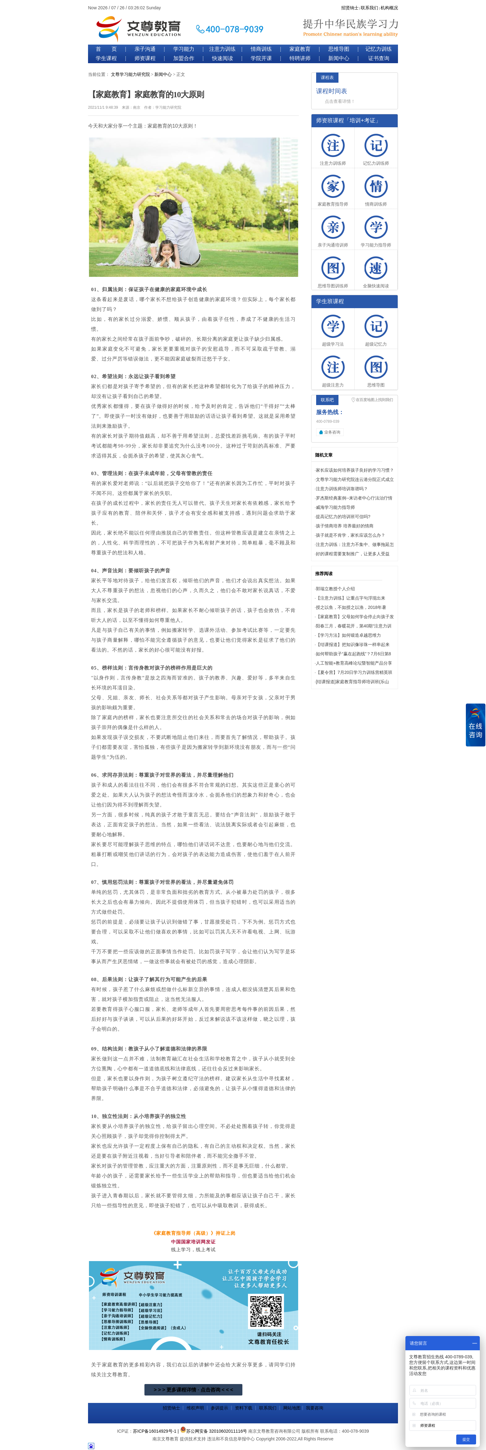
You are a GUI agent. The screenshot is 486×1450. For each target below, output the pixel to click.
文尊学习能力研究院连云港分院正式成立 (355, 479)
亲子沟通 (145, 49)
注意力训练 (222, 49)
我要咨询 (314, 1407)
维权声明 (195, 1407)
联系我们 (369, 8)
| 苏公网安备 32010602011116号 (212, 1431)
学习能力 (183, 49)
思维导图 (338, 49)
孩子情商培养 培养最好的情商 (344, 525)
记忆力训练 (378, 49)
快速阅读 (222, 58)
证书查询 (378, 58)
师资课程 (145, 58)
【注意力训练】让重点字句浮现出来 (350, 598)
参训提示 (219, 1407)
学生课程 (106, 58)
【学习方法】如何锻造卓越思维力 (348, 635)
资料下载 (243, 1407)
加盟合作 (183, 58)
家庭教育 (300, 49)
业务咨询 (332, 432)
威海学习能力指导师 (335, 507)
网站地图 (292, 1407)
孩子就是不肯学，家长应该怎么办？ (350, 535)
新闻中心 (338, 58)
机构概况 (389, 8)
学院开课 (261, 58)
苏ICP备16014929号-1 (154, 1431)
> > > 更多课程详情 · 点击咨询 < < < (193, 1389)
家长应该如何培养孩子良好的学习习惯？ (355, 470)
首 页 (106, 49)
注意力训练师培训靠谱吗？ (342, 488)
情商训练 (261, 49)
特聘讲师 (300, 58)
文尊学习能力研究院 (130, 74)
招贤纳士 (350, 8)
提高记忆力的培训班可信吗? (343, 516)
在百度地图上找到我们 (374, 400)
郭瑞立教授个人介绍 (335, 588)
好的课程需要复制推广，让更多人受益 (353, 553)
